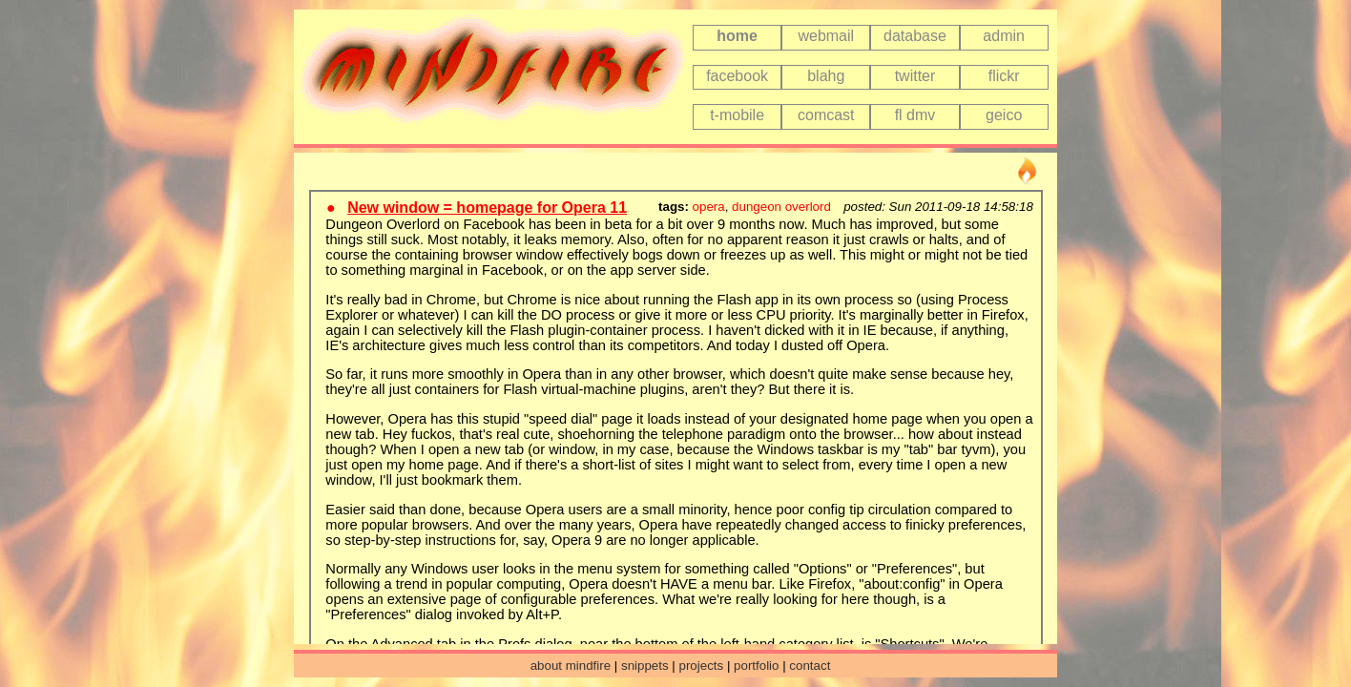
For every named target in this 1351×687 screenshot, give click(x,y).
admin (1004, 36)
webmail (826, 36)
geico (1004, 115)
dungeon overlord (781, 206)
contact (809, 665)
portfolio (756, 665)
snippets (645, 665)
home (737, 36)
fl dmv (915, 115)
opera (709, 206)
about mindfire (570, 665)
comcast (826, 115)
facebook (737, 76)
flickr (1004, 76)
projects (701, 665)
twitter (915, 76)
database (914, 36)
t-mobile (737, 115)
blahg (825, 76)
